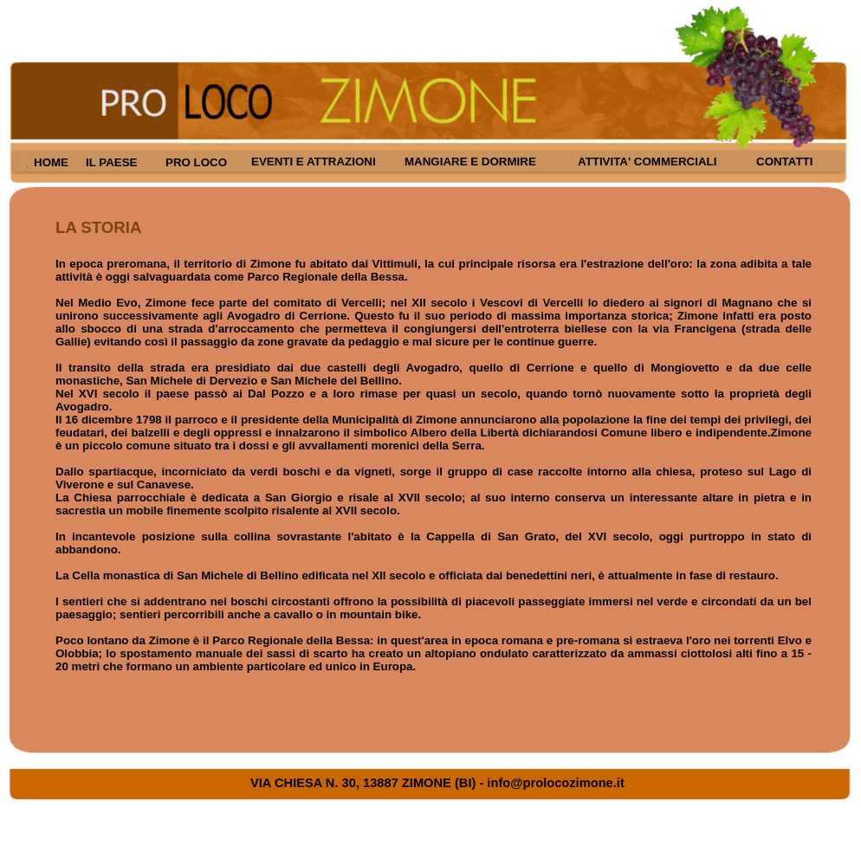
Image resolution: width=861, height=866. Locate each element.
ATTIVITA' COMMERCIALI (647, 161)
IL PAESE (112, 162)
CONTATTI (784, 161)
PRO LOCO (196, 162)
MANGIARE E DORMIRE (470, 161)
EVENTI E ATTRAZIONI (313, 161)
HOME (51, 162)
